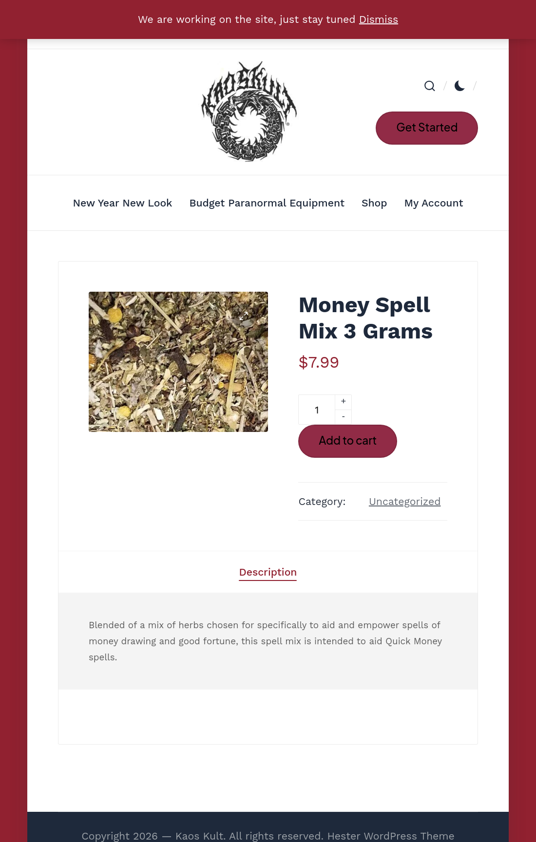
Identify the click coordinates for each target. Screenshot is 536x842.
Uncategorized (405, 501)
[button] (427, 128)
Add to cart (348, 440)
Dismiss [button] (378, 19)
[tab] (268, 572)
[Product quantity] (316, 409)
